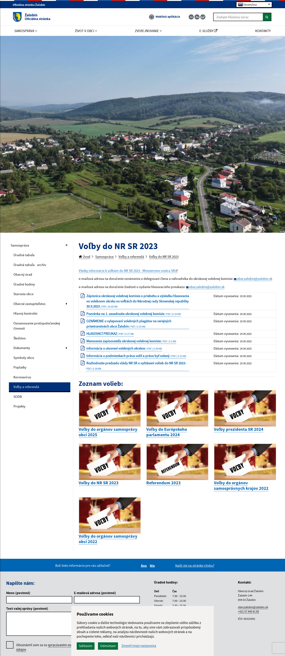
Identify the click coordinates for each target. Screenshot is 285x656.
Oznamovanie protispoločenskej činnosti (36, 326)
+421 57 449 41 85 (248, 611)
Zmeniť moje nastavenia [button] (138, 645)
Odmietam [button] (108, 646)
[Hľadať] (267, 17)
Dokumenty (21, 348)
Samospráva (20, 245)
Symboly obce (23, 357)
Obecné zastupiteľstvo (29, 304)
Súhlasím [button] (85, 646)
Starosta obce (23, 294)
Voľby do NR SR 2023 (163, 256)
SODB (17, 396)
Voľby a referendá (26, 387)
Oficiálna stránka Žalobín (30, 5)
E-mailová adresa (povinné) (95, 593)
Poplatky (19, 367)
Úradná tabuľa (24, 255)
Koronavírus (22, 377)
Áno (144, 566)
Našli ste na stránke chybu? (194, 565)
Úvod (84, 256)
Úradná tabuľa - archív (29, 265)
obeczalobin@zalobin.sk (254, 278)
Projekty (19, 406)
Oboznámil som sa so (49, 647)
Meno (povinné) (18, 593)
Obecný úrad (22, 274)
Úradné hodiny (24, 284)
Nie (153, 566)
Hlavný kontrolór (25, 313)
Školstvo (19, 338)
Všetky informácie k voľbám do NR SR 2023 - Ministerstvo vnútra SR (127, 270)
